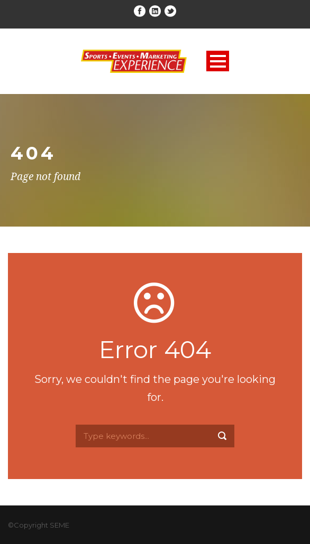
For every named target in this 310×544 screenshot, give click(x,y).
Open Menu (217, 61)
